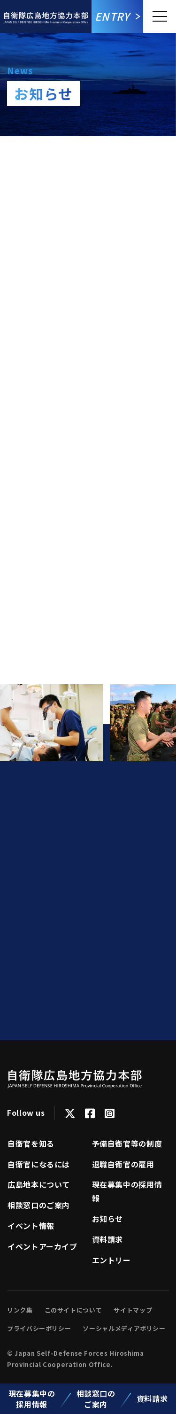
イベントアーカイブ (42, 1246)
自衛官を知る (31, 1143)
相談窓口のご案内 (96, 1398)
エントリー (111, 1260)
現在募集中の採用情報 (31, 1398)
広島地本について (39, 1184)
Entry (112, 15)
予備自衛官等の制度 (127, 1143)
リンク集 (20, 1310)
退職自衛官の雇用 (123, 1164)
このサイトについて (73, 1310)
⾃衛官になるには (39, 1164)
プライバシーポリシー (39, 1328)
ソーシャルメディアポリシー (124, 1328)
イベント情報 (31, 1225)
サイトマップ (133, 1310)
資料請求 (152, 1398)
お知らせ (107, 1218)
